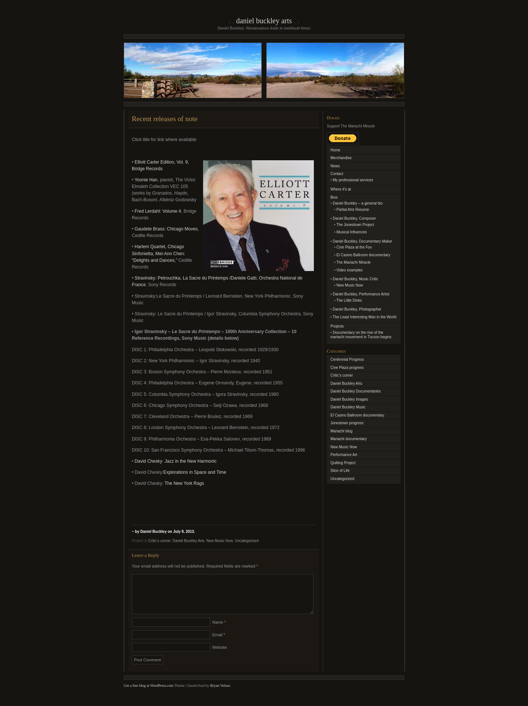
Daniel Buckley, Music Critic (355, 279)
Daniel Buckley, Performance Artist (361, 294)
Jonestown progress (347, 423)
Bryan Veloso (220, 694)
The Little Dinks (349, 300)
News (335, 166)
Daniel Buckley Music (348, 407)
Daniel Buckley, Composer (354, 218)
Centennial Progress (347, 359)
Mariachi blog (341, 431)
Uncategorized (246, 541)
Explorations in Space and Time (195, 472)
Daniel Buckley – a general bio (358, 203)
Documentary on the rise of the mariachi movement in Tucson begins (360, 334)
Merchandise (341, 158)
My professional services (353, 180)
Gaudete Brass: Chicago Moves (166, 229)
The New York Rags (184, 483)
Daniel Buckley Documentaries (355, 391)
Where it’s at (340, 189)
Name (219, 631)
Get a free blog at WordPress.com (149, 694)
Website (219, 656)
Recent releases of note (165, 119)
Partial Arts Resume (352, 210)
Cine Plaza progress (347, 368)
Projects (337, 326)
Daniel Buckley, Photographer (357, 309)
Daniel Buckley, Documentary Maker (362, 241)
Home (335, 150)
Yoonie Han (145, 179)
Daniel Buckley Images (349, 399)
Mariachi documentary (348, 439)
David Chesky (148, 461)
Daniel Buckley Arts (264, 21)
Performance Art (343, 455)
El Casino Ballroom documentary (363, 255)
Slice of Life (340, 471)
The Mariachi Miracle (353, 262)
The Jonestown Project (355, 225)
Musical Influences (351, 232)
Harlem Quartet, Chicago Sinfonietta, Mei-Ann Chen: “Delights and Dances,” (158, 253)
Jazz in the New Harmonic (190, 461)
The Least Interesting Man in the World (364, 317)
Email (218, 643)
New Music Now (219, 541)
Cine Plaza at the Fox (354, 247)
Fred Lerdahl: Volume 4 (158, 211)
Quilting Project (343, 463)
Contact (336, 174)
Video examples (349, 270)
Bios (333, 197)
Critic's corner (159, 541)
